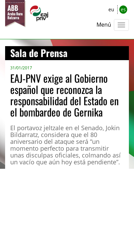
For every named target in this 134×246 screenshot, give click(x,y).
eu (111, 9)
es (123, 9)
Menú (103, 24)
